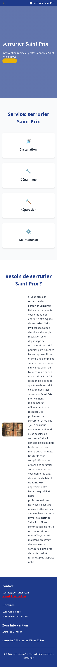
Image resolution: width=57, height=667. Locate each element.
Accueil (6, 596)
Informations (18, 596)
